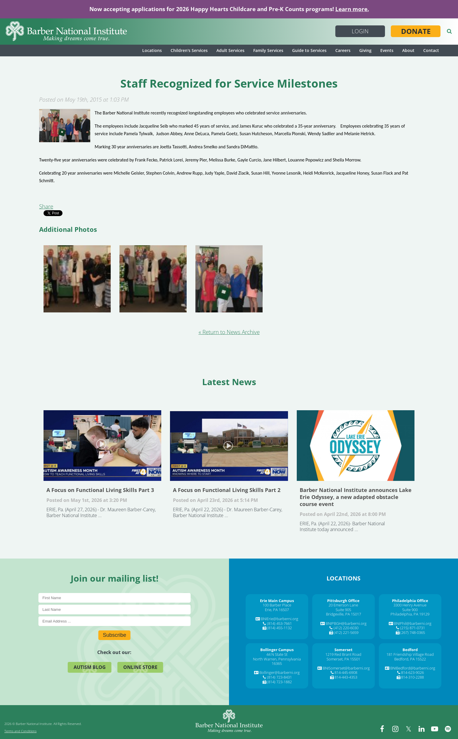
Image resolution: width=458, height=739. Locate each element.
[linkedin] (421, 729)
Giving (365, 50)
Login (360, 31)
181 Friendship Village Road (410, 654)
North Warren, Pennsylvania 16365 (277, 661)
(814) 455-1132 (279, 627)
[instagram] (395, 729)
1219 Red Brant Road (343, 654)
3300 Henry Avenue (409, 605)
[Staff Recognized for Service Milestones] (64, 140)
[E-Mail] (114, 621)
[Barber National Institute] (66, 31)
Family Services (268, 50)
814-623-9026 (412, 672)
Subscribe (114, 635)
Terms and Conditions (20, 731)
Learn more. (352, 9)
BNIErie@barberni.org (279, 618)
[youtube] (434, 729)
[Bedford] (410, 649)
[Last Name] (114, 609)
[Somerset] (343, 649)
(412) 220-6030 (346, 627)
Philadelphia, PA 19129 (410, 614)
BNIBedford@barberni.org (412, 668)
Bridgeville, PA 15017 (343, 614)
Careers (343, 50)
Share (46, 206)
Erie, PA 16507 (277, 609)
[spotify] (448, 729)
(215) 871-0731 (412, 627)
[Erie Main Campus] (277, 600)
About (408, 50)
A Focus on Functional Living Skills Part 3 (102, 445)
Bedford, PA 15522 (410, 659)
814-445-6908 (345, 672)
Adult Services (230, 50)
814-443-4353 (345, 677)
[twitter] (408, 729)
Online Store (140, 667)
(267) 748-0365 (412, 632)
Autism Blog (90, 667)
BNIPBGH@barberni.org (346, 623)
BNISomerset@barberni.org (346, 668)
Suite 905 (343, 609)
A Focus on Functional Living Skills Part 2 (229, 445)
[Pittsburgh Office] (343, 600)
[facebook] (382, 729)
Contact (431, 50)
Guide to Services (309, 50)
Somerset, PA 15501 (343, 659)
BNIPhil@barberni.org (412, 623)
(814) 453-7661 (279, 623)
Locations (152, 50)
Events (386, 50)
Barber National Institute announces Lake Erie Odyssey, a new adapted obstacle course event (355, 445)
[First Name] (114, 598)
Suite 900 (410, 609)
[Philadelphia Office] (410, 600)
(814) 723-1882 (279, 681)
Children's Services (189, 50)
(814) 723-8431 (279, 677)
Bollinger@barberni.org (279, 672)
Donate (416, 31)
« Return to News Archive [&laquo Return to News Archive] (229, 332)
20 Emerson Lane (343, 605)
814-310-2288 (412, 677)
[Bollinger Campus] (277, 649)
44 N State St (276, 654)
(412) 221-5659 (346, 632)
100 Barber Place (277, 605)
